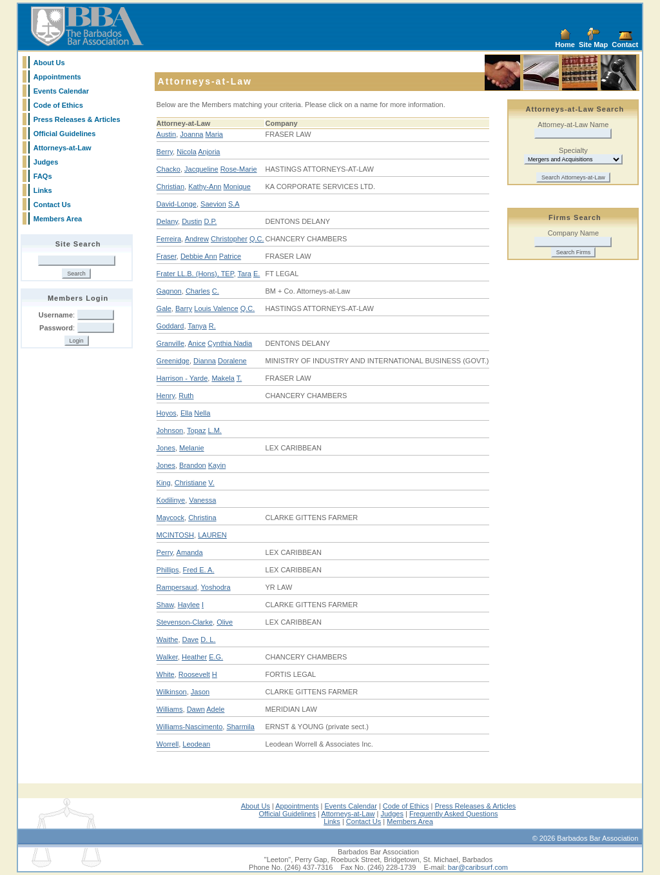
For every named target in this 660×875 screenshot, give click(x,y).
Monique (237, 186)
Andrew (197, 239)
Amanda (190, 552)
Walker (167, 657)
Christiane (191, 483)
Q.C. (256, 239)
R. (212, 326)
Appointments (57, 77)
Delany (167, 221)
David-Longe (177, 204)
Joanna (191, 134)
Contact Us (52, 204)
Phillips (168, 570)
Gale (164, 308)
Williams (170, 709)
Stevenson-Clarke (185, 622)
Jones (166, 448)
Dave (190, 639)
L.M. (215, 430)
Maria (214, 134)
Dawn (196, 709)
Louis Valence (216, 308)
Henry (166, 395)
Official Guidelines (65, 133)
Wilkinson (172, 692)
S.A (234, 204)
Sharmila (240, 726)
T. (239, 378)
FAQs (43, 176)
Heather (194, 657)
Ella (186, 413)
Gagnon (169, 291)
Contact (625, 44)
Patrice (230, 256)
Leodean (196, 744)
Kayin (217, 465)
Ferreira (169, 239)
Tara (244, 273)
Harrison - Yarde (182, 378)
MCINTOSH (175, 535)
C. (215, 291)
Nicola (187, 152)
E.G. (216, 657)
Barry (183, 308)
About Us (49, 62)
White (166, 674)
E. (256, 273)
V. (211, 483)
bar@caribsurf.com (478, 867)
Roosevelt (194, 674)
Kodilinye (171, 500)
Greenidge (173, 361)
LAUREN (212, 535)
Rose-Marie (238, 169)
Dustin (192, 221)
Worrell (168, 744)
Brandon (192, 465)
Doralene (232, 361)
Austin (167, 134)
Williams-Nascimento (190, 726)
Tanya (197, 326)
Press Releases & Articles (77, 119)
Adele (215, 709)
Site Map (593, 44)
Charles (198, 291)
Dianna (204, 361)
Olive (225, 622)
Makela (222, 378)
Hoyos (167, 413)
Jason (200, 692)
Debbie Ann (198, 256)
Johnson (170, 430)
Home (565, 44)
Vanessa (202, 500)
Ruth (186, 395)
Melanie (191, 448)
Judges (46, 162)
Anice (197, 343)
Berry (165, 152)
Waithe (168, 639)
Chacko (168, 169)
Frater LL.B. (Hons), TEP (195, 273)
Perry (165, 552)
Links (43, 190)
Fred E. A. (199, 570)
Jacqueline (201, 169)
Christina (202, 517)
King (164, 483)
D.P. (210, 221)
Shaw (165, 604)
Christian (170, 186)
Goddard (170, 326)
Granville (170, 343)
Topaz (196, 430)
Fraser (167, 256)
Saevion (213, 204)
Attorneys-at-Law (63, 148)
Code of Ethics (58, 105)
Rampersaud (177, 587)
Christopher (229, 239)
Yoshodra (216, 587)
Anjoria (209, 152)
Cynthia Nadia (230, 343)
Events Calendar (61, 91)
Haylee (189, 604)
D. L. (207, 639)
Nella (202, 413)
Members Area (58, 219)
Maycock (170, 517)
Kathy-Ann (204, 186)
